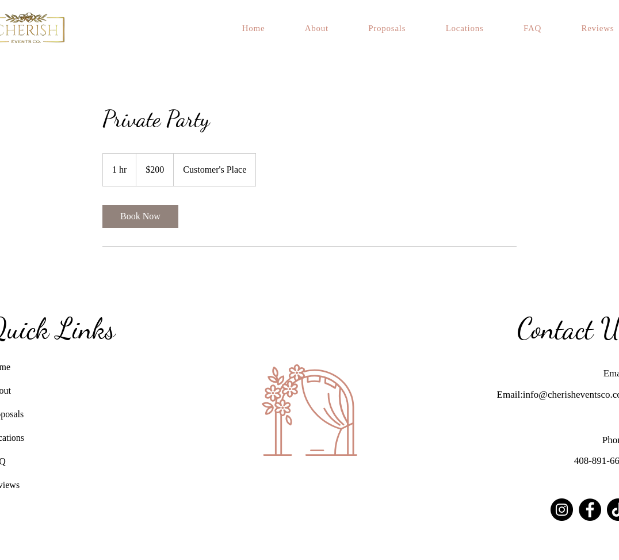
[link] (140, 216)
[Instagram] (562, 509)
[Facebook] (590, 509)
